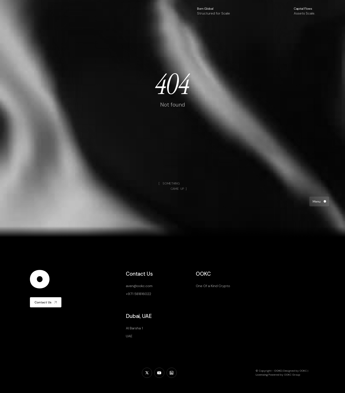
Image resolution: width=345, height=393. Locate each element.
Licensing (262, 374)
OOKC (278, 371)
